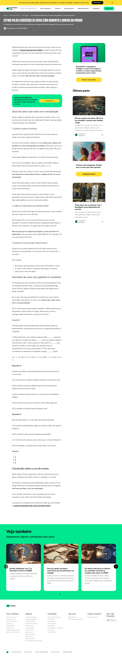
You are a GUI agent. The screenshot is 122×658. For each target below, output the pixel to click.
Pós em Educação (52, 621)
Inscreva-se (109, 8)
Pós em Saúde (51, 630)
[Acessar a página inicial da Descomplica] (7, 652)
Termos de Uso (55, 652)
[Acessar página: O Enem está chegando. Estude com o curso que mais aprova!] (89, 170)
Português (25, 15)
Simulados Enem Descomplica (13, 630)
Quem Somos (28, 652)
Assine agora (97, 2)
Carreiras (58, 8)
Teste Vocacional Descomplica (75, 619)
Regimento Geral (29, 636)
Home (5, 15)
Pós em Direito (51, 619)
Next (116, 566)
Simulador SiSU (10, 627)
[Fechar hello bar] (112, 2)
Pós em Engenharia (52, 623)
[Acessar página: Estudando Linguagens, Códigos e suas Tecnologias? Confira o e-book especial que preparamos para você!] (89, 73)
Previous (6, 566)
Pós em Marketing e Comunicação (55, 627)
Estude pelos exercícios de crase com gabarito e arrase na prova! (53, 15)
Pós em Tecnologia (52, 632)
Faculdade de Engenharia (31, 619)
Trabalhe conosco (67, 652)
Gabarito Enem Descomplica (12, 632)
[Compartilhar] (102, 135)
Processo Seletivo (29, 625)
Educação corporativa (92, 617)
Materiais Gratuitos (84, 8)
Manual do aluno (29, 632)
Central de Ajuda (16, 652)
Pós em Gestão (51, 625)
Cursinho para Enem (10, 619)
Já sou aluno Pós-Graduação (54, 617)
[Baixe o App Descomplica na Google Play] (111, 620)
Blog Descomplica (72, 617)
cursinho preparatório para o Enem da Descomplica (31, 506)
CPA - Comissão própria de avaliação (33, 640)
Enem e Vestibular (46, 8)
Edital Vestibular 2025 (30, 634)
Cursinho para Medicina (11, 621)
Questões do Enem (10, 625)
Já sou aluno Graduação (30, 617)
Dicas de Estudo (69, 8)
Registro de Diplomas (30, 638)
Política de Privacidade (41, 652)
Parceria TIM (9, 623)
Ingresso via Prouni (29, 630)
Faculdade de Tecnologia (31, 623)
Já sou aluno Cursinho (11, 617)
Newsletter (97, 8)
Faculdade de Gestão (30, 621)
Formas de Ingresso (29, 627)
